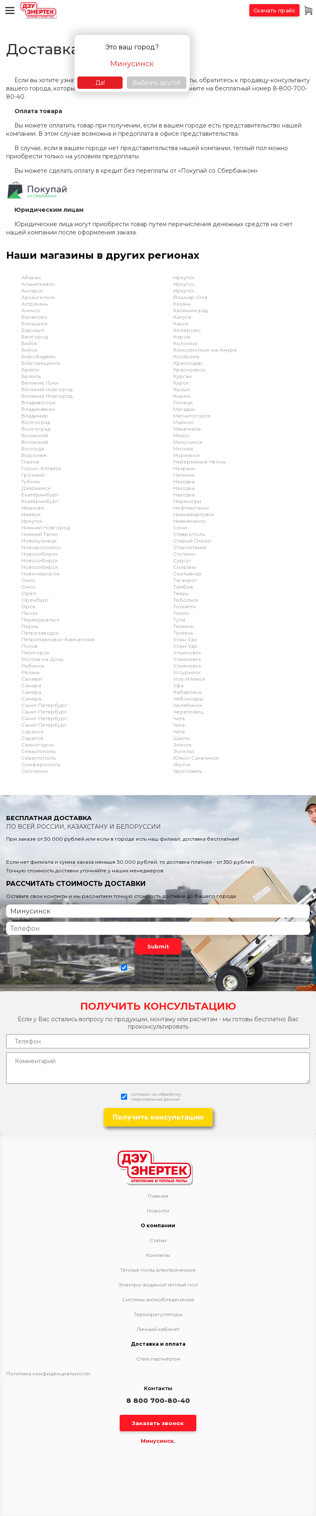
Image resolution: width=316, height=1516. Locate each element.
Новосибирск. (40, 560)
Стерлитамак (190, 547)
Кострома (186, 356)
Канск (180, 323)
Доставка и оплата (158, 1344)
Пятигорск (35, 652)
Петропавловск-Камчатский (58, 639)
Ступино (184, 554)
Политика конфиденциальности (48, 1373)
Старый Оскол (192, 541)
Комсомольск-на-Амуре (205, 350)
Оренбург (35, 600)
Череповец (188, 712)
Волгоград (35, 422)
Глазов (30, 462)
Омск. (29, 587)
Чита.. (180, 731)
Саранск (32, 731)
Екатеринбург (40, 494)
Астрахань (34, 304)
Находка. (184, 488)
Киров (181, 337)
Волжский (34, 435)
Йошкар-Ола (190, 297)
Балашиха (34, 323)
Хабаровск (187, 692)
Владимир (34, 416)
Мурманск (186, 455)
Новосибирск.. (40, 567)
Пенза (29, 613)
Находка (184, 481)
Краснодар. (188, 363)
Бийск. (30, 350)
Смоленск (34, 771)
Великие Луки (39, 383)
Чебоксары (188, 698)
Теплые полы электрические (158, 1270)
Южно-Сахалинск (196, 758)
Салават (31, 679)
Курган (182, 376)
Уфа (178, 685)
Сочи (180, 527)
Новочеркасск (40, 573)
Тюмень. (184, 633)
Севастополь (38, 751)
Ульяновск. (187, 659)
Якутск (182, 764)
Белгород (34, 337)
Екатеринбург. (40, 501)
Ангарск (32, 290)
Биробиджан (38, 356)
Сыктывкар (187, 573)
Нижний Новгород (45, 527)
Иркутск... (185, 290)
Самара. (31, 692)
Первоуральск (40, 620)
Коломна (185, 343)
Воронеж (33, 455)
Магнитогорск (192, 416)
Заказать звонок (158, 1423)
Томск (181, 613)
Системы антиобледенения (158, 1300)
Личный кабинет (158, 1329)
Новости (158, 1211)
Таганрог (185, 580)
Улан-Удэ (185, 639)
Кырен (182, 396)
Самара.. (32, 698)
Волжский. (35, 442)
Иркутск (31, 521)
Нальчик (184, 475)
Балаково (34, 317)
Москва (183, 448)
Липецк (183, 402)
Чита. (179, 725)
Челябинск (187, 705)
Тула (179, 620)
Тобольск (185, 600)
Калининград (190, 310)
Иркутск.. (185, 284)
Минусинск (187, 442)
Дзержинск (36, 488)
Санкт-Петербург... (46, 725)
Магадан (184, 409)
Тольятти (184, 606)
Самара (31, 685)
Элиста (182, 745)
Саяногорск (37, 745)
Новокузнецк (39, 541)
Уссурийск (187, 672)
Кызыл (181, 389)
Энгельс (184, 751)
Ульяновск (187, 652)
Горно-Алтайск (41, 468)
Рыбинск (32, 666)
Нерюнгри (187, 501)
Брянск (31, 376)
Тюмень (183, 626)
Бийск (29, 343)
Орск (28, 606)
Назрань (184, 468)
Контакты (158, 1255)
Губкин (30, 481)
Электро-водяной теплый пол (158, 1285)
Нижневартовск (193, 514)
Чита (179, 718)
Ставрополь (189, 534)
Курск (181, 383)
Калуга (182, 317)
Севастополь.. (39, 758)
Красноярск (189, 369)
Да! (100, 82)
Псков (29, 646)
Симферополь (40, 764)
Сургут (182, 560)
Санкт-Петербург (44, 705)
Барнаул (32, 330)
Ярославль (187, 771)
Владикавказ (38, 409)
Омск (28, 580)
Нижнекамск (189, 521)
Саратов (32, 738)
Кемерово (187, 330)
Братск (30, 369)
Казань (182, 304)
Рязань (30, 672)
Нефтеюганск (191, 508)
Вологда (32, 448)
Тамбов (183, 587)
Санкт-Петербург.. (45, 718)
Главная (158, 1196)
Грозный (32, 475)
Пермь (29, 626)
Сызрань (184, 567)
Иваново (32, 508)
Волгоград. (36, 429)
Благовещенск (40, 363)
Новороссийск (41, 547)
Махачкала (187, 429)
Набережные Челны (199, 462)
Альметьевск (37, 284)
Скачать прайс (274, 10)
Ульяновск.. (188, 666)
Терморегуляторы (158, 1314)
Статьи (158, 1240)
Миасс (181, 435)
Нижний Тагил (39, 534)
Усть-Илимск (189, 679)
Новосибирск (39, 554)
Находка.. (185, 494)
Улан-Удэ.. (186, 646)
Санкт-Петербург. (44, 712)
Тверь (180, 593)
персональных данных (155, 970)
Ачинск (30, 310)
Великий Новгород (46, 389)
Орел (28, 593)
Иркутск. (184, 277)
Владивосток (38, 402)
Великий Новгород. (47, 396)
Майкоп (183, 422)
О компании (158, 1226)
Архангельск (38, 297)
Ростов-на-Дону (42, 659)
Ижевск (31, 514)
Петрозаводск (40, 633)
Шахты (181, 738)
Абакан (31, 277)
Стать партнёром (158, 1359)
